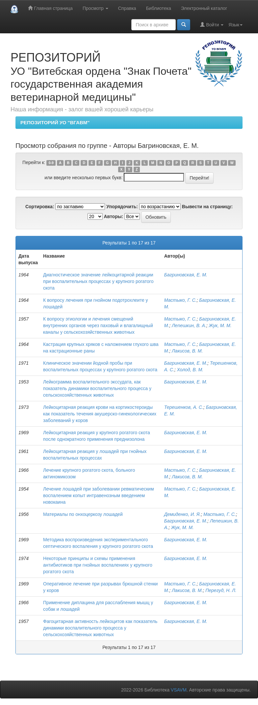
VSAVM (179, 689)
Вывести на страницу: (207, 206)
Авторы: (113, 216)
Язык (235, 24)
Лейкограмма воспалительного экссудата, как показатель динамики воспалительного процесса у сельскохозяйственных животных (97, 388)
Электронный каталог (204, 8)
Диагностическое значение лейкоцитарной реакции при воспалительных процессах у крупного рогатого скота (98, 281)
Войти (211, 24)
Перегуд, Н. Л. (220, 590)
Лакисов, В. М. (187, 350)
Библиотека (158, 8)
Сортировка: (39, 206)
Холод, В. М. (190, 369)
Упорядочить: (122, 206)
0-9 (51, 163)
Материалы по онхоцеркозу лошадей (83, 514)
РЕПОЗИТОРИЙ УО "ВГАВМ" (55, 122)
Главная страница (50, 8)
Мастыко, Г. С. (180, 300)
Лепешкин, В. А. (189, 325)
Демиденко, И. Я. (182, 514)
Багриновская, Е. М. (185, 274)
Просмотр (95, 8)
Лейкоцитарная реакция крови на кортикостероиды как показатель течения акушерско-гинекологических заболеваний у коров (99, 414)
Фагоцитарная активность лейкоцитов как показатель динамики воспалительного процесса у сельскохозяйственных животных (100, 628)
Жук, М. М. (220, 325)
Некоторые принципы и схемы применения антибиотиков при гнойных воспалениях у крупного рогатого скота (97, 565)
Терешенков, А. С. (183, 407)
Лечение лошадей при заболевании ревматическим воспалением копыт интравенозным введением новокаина (98, 495)
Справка (127, 8)
